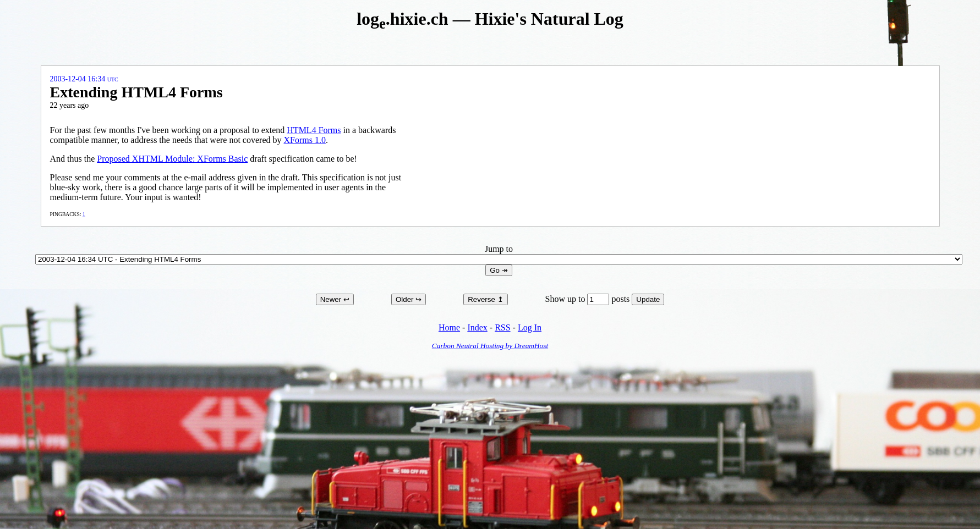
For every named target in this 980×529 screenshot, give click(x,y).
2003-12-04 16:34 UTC (84, 79)
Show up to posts (588, 299)
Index (477, 327)
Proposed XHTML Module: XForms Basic (172, 158)
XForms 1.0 (304, 140)
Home (449, 327)
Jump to (498, 253)
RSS (502, 327)
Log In (529, 327)
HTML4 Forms (314, 130)
